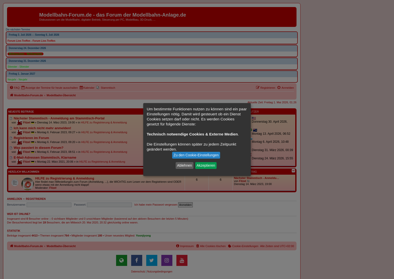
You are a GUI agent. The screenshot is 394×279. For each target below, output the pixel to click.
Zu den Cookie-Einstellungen (196, 155)
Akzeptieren (205, 165)
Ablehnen (184, 165)
